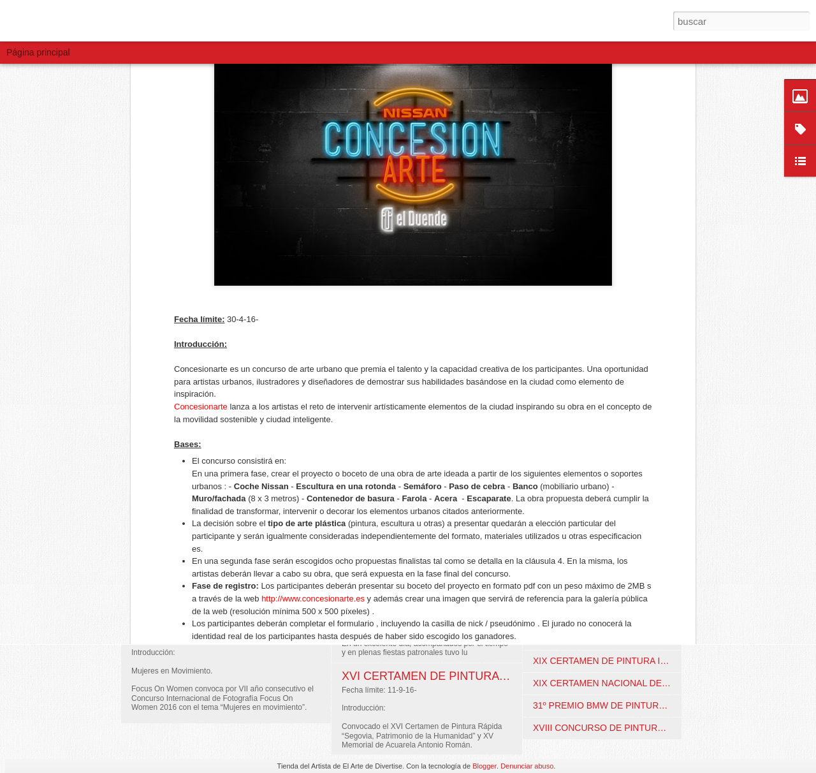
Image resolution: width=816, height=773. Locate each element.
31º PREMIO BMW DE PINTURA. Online (614, 705)
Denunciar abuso (526, 766)
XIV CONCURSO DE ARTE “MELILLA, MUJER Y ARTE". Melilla (660, 594)
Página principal (38, 52)
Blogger (484, 766)
